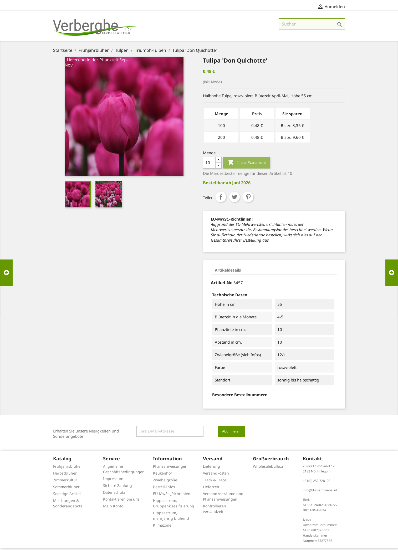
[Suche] (312, 26)
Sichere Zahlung (117, 487)
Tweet (234, 199)
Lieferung (211, 468)
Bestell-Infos (164, 489)
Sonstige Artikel (67, 495)
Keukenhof (162, 475)
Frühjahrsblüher (67, 468)
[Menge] (209, 165)
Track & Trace (214, 482)
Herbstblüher (65, 475)
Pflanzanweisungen (170, 468)
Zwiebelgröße (165, 482)
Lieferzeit (211, 489)
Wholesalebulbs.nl (269, 468)
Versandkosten (216, 475)
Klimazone (162, 527)
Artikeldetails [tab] (228, 272)
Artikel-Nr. (221, 285)
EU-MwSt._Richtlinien (171, 495)
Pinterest (248, 199)
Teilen (221, 199)
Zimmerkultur (65, 482)
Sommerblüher (66, 489)
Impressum (113, 480)
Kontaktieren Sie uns (121, 501)
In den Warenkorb (247, 165)
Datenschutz (114, 494)
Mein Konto (113, 508)
